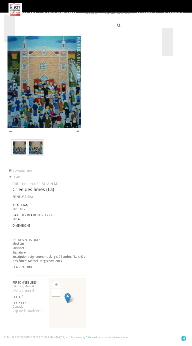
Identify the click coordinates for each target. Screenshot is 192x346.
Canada (18, 306)
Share (17, 177)
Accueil (92, 13)
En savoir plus (117, 13)
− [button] (56, 292)
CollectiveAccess (94, 337)
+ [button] (56, 285)
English (153, 26)
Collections (146, 13)
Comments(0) (20, 170)
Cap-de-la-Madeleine (27, 311)
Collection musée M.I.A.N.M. (35, 183)
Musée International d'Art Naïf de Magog (42, 13)
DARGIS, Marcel (23, 286)
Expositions (174, 13)
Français (135, 26)
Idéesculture (121, 337)
